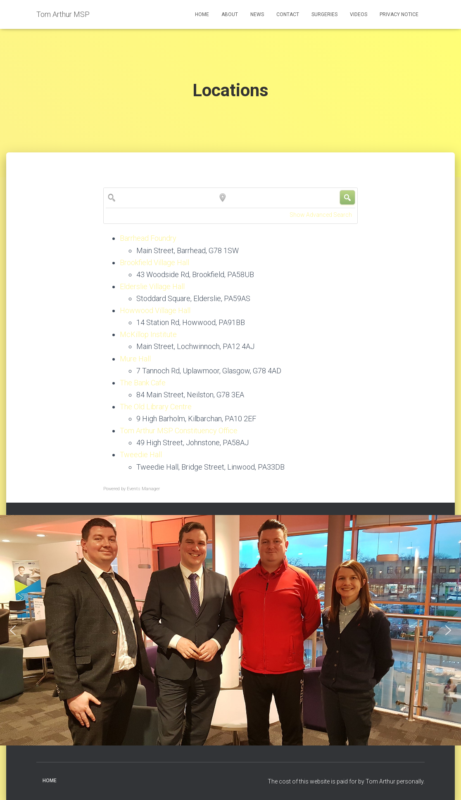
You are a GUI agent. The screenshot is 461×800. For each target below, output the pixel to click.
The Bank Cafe (143, 382)
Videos (358, 14)
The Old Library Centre (156, 406)
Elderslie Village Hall (152, 286)
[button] (12, 630)
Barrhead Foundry (148, 238)
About (229, 14)
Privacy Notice (399, 14)
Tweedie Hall (141, 454)
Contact (287, 14)
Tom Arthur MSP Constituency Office (179, 430)
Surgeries (324, 14)
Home (202, 14)
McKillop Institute (148, 334)
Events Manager (143, 488)
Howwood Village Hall (155, 310)
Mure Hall (135, 358)
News (257, 14)
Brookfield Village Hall (154, 262)
